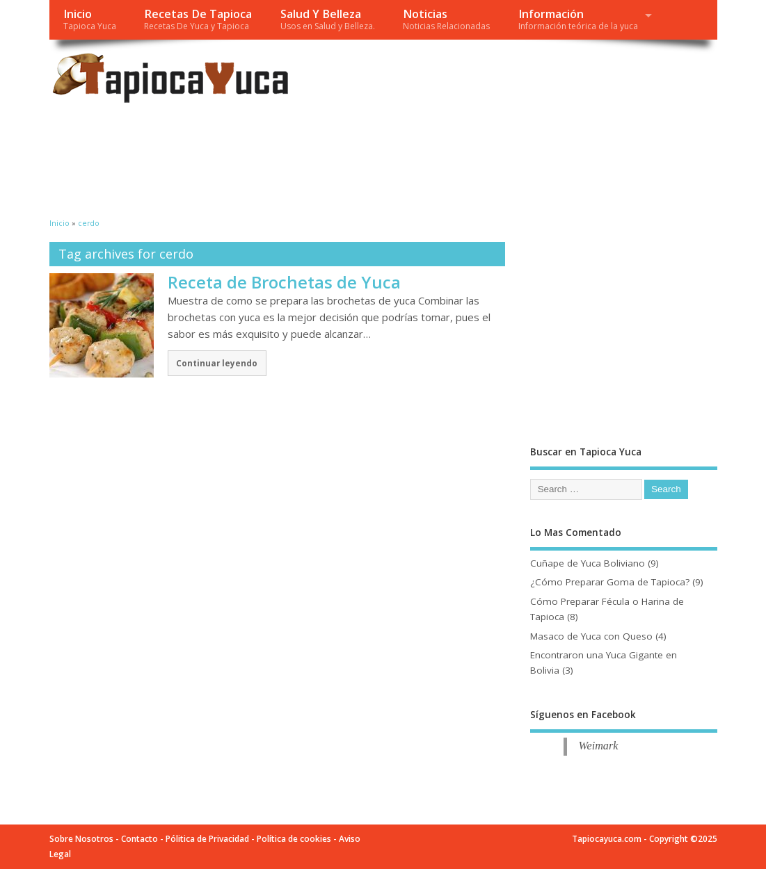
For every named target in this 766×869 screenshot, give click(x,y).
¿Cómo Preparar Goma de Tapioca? (609, 582)
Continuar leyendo (216, 362)
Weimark (598, 746)
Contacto (139, 839)
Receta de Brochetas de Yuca (284, 281)
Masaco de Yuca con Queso (591, 636)
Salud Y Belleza (327, 19)
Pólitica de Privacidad (207, 839)
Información (578, 19)
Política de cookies (294, 839)
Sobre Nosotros (81, 839)
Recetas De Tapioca (198, 19)
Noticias (446, 19)
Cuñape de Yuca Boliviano (587, 563)
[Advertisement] (302, 158)
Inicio (89, 19)
